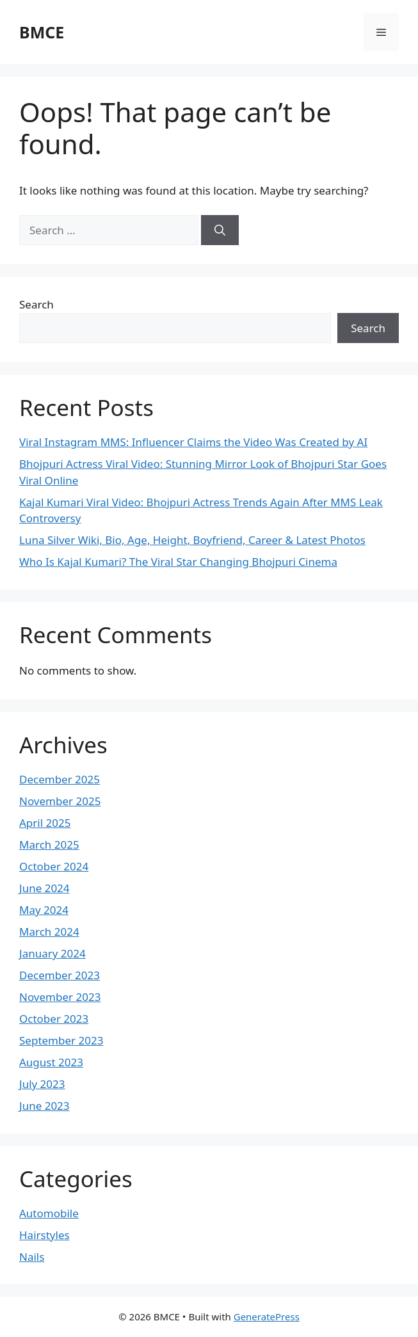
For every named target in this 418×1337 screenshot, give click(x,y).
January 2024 (52, 953)
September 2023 (61, 1040)
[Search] (220, 230)
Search (36, 304)
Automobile (49, 1213)
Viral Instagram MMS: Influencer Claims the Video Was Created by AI (193, 442)
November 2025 (59, 801)
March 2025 (49, 844)
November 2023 (59, 996)
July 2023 (42, 1084)
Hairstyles (44, 1235)
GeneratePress (267, 1316)
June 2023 (44, 1105)
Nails (31, 1256)
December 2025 (59, 779)
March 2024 (49, 931)
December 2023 (59, 975)
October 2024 (53, 866)
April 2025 (44, 822)
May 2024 (43, 909)
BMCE (41, 32)
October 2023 (53, 1018)
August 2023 (51, 1062)
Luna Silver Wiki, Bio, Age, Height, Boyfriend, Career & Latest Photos (192, 539)
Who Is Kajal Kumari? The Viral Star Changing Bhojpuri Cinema (178, 561)
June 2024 (44, 888)
